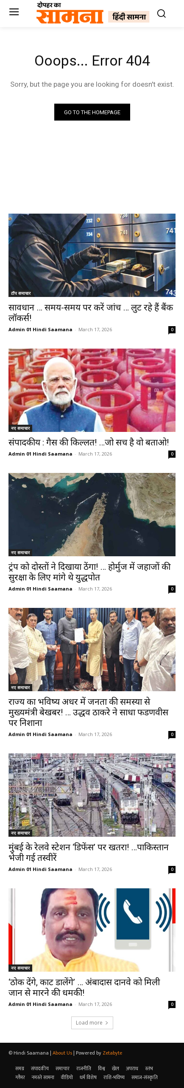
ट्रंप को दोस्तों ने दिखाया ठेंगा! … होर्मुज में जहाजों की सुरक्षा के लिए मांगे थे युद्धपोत (89, 572)
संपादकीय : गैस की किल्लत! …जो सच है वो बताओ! (88, 442)
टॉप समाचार (21, 293)
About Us (62, 1053)
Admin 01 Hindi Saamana (40, 329)
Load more (92, 1022)
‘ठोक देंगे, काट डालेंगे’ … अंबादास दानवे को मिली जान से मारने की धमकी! (84, 987)
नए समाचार (20, 428)
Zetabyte (112, 1053)
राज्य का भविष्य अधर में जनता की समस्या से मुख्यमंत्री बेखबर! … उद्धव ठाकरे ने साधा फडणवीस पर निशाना (88, 712)
